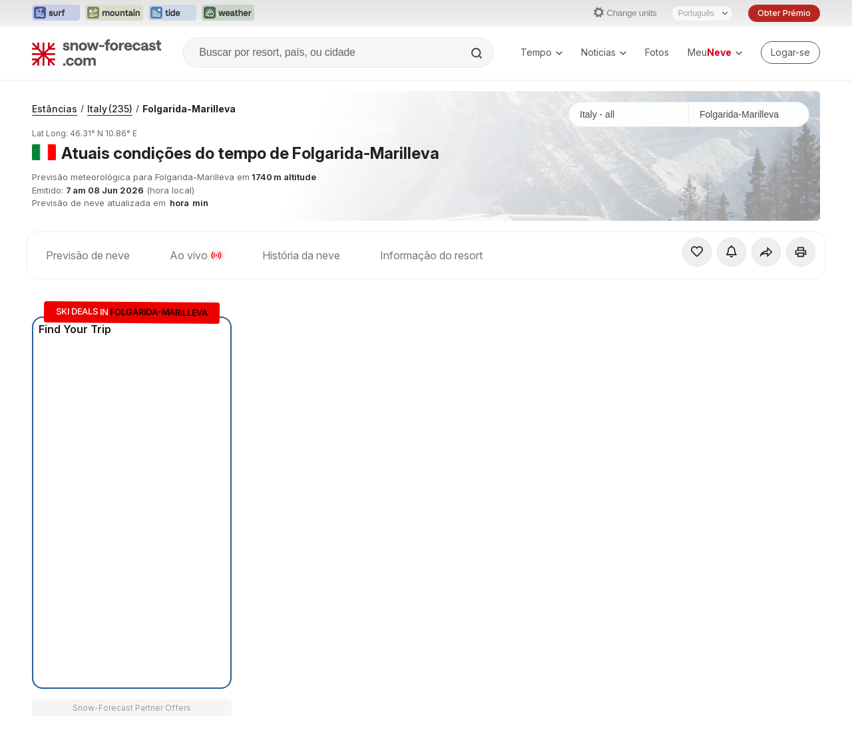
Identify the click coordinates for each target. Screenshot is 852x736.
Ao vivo (196, 255)
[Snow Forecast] (96, 52)
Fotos (657, 52)
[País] (629, 114)
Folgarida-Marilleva (189, 108)
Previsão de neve (88, 255)
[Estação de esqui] (749, 114)
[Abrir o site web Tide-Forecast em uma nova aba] (172, 13)
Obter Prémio (784, 13)
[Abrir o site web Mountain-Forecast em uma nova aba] (114, 13)
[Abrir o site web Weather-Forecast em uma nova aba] (228, 13)
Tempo (541, 52)
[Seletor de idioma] (702, 13)
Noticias (603, 52)
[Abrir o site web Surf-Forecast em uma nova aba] (56, 13)
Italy (109, 108)
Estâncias (54, 108)
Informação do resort (431, 255)
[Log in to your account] (790, 52)
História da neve (301, 255)
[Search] (478, 53)
